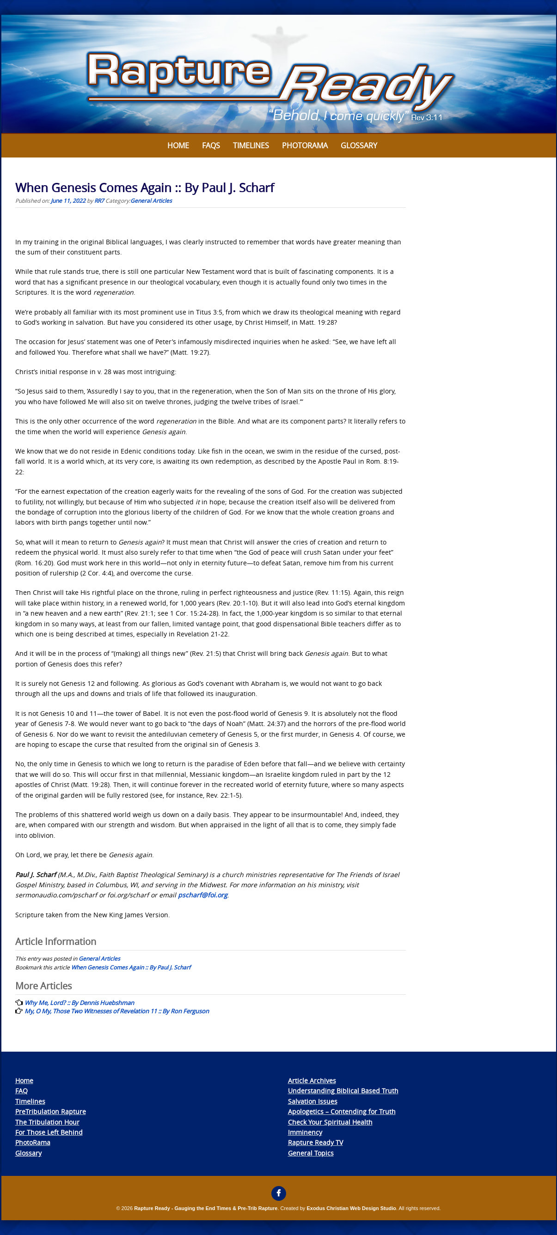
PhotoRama (32, 1142)
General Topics (311, 1153)
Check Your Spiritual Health (330, 1122)
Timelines (251, 145)
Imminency (305, 1132)
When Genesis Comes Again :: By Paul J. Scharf (130, 967)
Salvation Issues (312, 1101)
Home (178, 145)
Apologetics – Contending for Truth (342, 1111)
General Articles (151, 200)
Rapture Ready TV (315, 1142)
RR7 (99, 200)
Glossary (359, 145)
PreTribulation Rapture (50, 1111)
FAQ (21, 1090)
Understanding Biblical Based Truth (343, 1090)
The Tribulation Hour (47, 1122)
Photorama (305, 145)
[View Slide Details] (278, 74)
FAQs (211, 145)
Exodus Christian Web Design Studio (351, 1208)
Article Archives (312, 1080)
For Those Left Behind (49, 1132)
